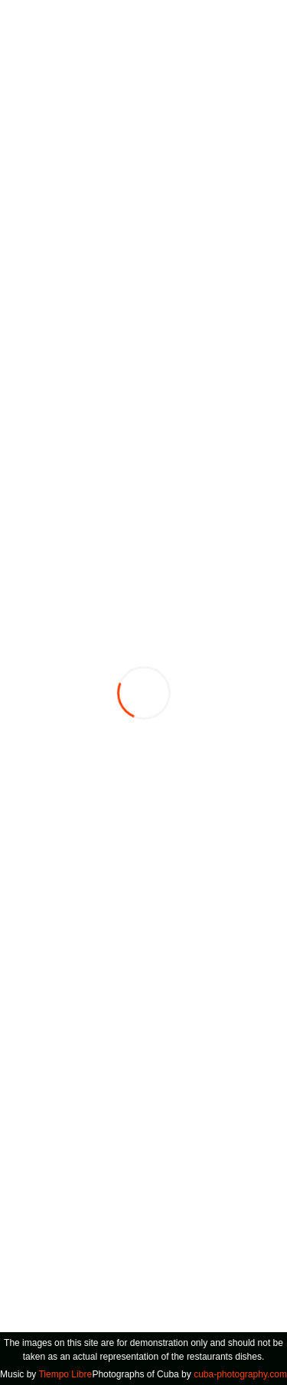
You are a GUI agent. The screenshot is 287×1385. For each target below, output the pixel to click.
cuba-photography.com (240, 1374)
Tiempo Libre (65, 1374)
